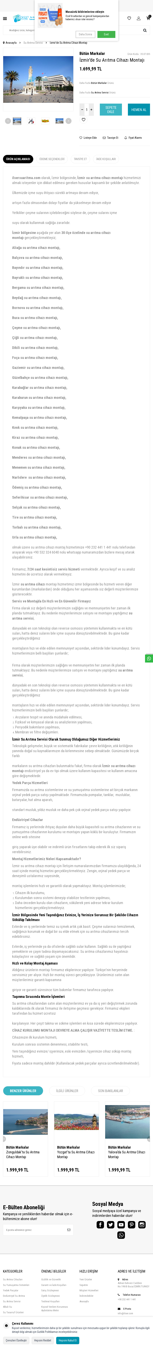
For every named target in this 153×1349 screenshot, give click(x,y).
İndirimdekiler (86, 1298)
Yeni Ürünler (85, 1282)
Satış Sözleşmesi (50, 1293)
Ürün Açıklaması (18, 159)
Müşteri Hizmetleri (88, 1293)
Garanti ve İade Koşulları (53, 1288)
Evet (106, 34)
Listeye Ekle (88, 137)
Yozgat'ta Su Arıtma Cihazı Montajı (76, 1154)
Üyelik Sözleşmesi (50, 1298)
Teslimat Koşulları (50, 1304)
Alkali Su (7, 1309)
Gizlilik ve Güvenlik (51, 1282)
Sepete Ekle (111, 109)
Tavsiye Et (110, 137)
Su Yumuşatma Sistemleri (16, 1288)
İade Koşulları (106, 159)
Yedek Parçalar (10, 1293)
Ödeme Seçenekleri (52, 159)
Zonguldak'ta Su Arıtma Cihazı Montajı (22, 1154)
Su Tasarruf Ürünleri (13, 1315)
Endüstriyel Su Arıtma (14, 1298)
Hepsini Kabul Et (68, 1340)
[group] (38, 79)
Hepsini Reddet (42, 1340)
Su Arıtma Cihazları (13, 1282)
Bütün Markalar (92, 53)
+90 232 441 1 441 (127, 1302)
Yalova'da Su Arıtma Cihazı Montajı (126, 1154)
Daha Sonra (84, 34)
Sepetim (83, 1288)
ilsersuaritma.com (26, 178)
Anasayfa (10, 42)
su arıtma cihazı (33, 584)
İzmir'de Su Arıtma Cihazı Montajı (68, 42)
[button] (8, 79)
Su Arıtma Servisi (33, 42)
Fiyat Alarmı (133, 137)
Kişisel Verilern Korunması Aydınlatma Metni (54, 1311)
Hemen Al (138, 110)
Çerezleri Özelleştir (16, 1340)
